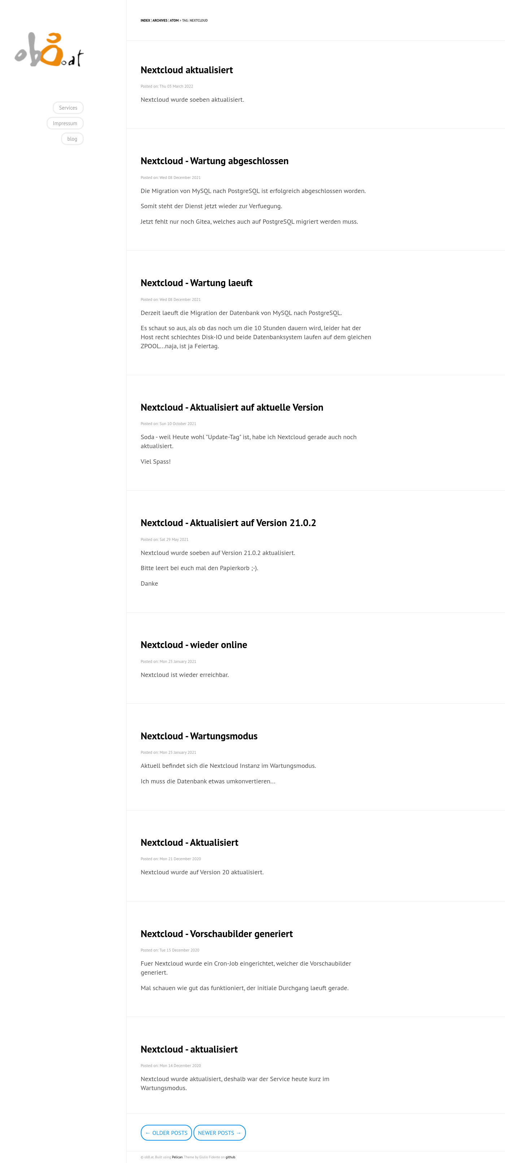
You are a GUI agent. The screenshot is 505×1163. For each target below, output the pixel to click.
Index (145, 20)
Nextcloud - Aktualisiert (190, 842)
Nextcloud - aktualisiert (189, 1049)
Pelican (177, 1157)
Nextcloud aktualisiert (187, 70)
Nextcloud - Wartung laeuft (197, 282)
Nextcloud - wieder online (194, 644)
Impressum (65, 123)
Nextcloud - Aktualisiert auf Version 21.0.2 (229, 522)
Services (68, 107)
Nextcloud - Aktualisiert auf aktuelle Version (232, 407)
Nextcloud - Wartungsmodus (199, 736)
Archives (159, 20)
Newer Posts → (219, 1132)
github (230, 1157)
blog (72, 138)
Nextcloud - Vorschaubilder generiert (217, 933)
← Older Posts (166, 1132)
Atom (174, 20)
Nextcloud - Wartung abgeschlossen (215, 160)
